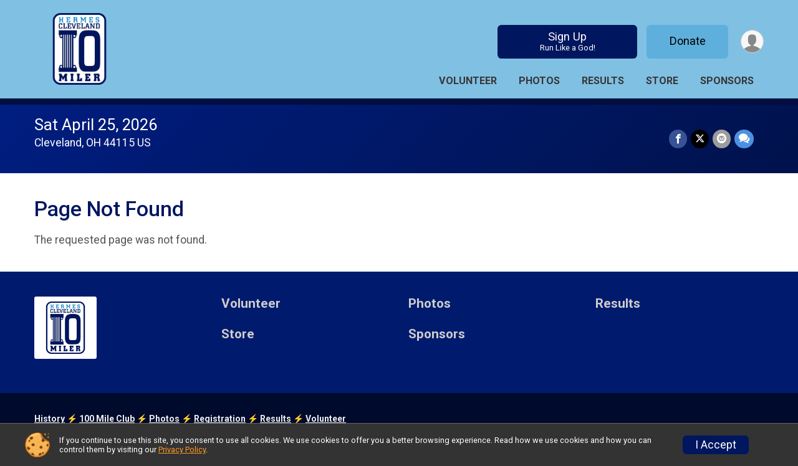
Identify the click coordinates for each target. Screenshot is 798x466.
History (49, 419)
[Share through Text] (744, 139)
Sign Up (568, 41)
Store (662, 81)
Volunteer (468, 81)
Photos (539, 81)
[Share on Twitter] (700, 139)
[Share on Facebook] (678, 139)
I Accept (715, 445)
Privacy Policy (182, 449)
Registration (220, 419)
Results (603, 81)
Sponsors (727, 81)
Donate (688, 40)
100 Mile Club (107, 419)
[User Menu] (752, 41)
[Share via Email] (722, 139)
